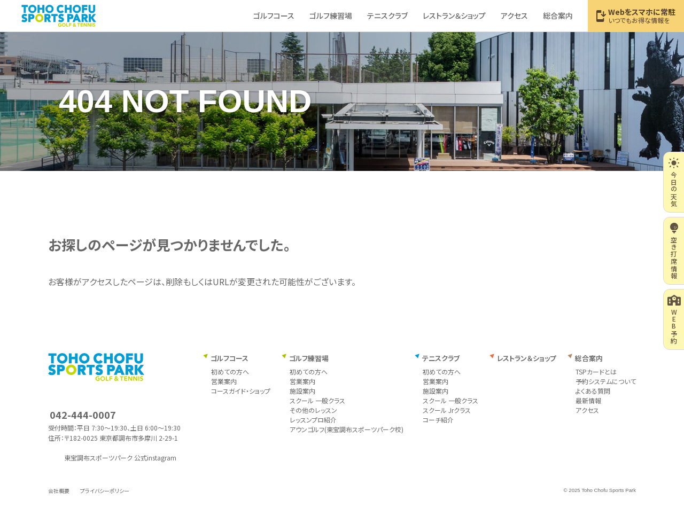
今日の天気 (674, 182)
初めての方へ (230, 371)
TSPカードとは (596, 371)
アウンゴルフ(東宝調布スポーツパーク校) (346, 429)
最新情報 (588, 400)
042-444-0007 (83, 414)
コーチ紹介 (438, 419)
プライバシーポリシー (104, 491)
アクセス (587, 410)
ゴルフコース (229, 358)
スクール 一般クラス (317, 400)
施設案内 (302, 390)
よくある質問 (593, 390)
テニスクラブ (441, 358)
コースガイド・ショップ (240, 390)
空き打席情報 (674, 251)
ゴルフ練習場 (309, 358)
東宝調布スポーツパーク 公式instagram (120, 458)
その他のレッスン (313, 410)
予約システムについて (606, 381)
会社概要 (58, 491)
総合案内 (589, 358)
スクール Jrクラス (447, 410)
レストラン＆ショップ (526, 358)
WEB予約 (674, 319)
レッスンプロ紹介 (313, 419)
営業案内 (224, 381)
